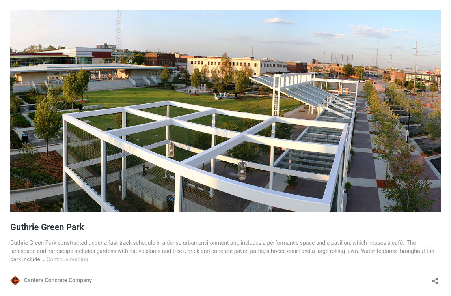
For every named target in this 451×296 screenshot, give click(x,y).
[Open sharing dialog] (435, 278)
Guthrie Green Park (47, 227)
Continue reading (67, 259)
